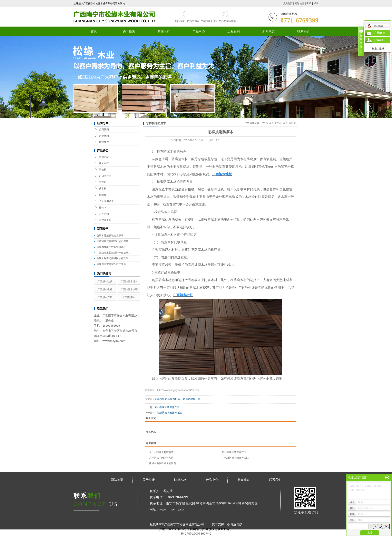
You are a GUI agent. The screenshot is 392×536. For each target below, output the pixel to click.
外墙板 (102, 194)
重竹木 (102, 207)
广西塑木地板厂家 (190, 399)
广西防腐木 (193, 21)
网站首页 (117, 479)
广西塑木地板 (104, 281)
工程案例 (233, 31)
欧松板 (102, 169)
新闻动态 (268, 31)
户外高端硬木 (106, 201)
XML (315, 3)
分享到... (379, 40)
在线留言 (379, 33)
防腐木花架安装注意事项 (110, 235)
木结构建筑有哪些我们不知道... (113, 241)
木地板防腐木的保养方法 (168, 412)
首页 (94, 31)
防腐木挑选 (174, 399)
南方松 (102, 182)
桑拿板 (102, 188)
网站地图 (299, 3)
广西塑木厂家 (104, 297)
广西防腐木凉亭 (227, 21)
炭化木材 (104, 163)
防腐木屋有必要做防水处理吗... (113, 258)
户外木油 (104, 213)
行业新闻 (104, 135)
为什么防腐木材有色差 (161, 452)
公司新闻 (104, 129)
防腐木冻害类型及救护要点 (111, 264)
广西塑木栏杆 (104, 289)
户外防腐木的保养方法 (167, 407)
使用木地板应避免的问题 (162, 463)
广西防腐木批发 (209, 21)
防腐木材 (164, 31)
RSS (309, 3)
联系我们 (303, 31)
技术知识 (104, 142)
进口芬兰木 (105, 175)
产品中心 (199, 31)
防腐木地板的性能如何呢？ (111, 247)
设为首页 (288, 3)
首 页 (265, 123)
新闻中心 (277, 123)
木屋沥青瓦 (105, 220)
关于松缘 (129, 31)
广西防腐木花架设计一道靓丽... (113, 252)
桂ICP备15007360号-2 (196, 533)
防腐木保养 (161, 399)
